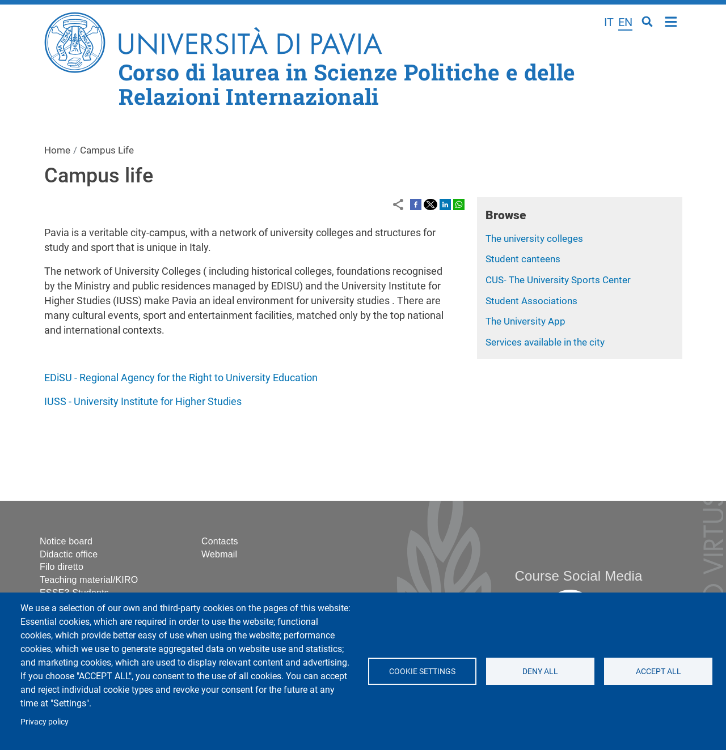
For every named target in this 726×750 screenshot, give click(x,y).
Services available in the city (545, 342)
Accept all (658, 671)
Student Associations (531, 300)
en (625, 22)
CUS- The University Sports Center (558, 279)
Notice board (66, 541)
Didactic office (69, 554)
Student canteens (523, 259)
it (609, 22)
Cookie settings (422, 671)
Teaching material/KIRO (89, 580)
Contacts (219, 541)
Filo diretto (61, 567)
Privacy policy (44, 721)
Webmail (219, 554)
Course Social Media (578, 575)
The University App (525, 321)
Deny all (540, 671)
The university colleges (534, 238)
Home (671, 21)
